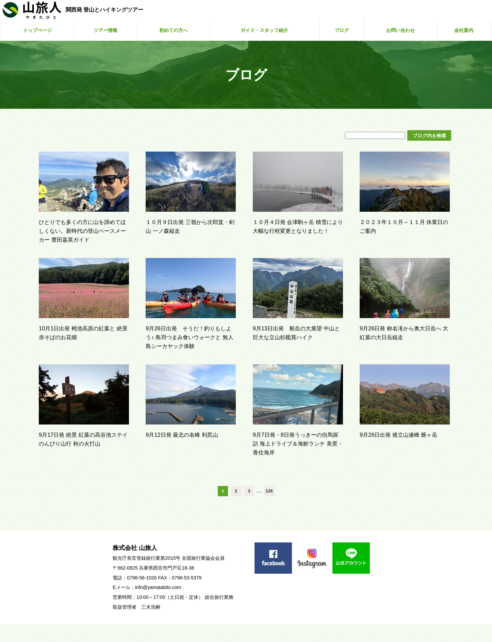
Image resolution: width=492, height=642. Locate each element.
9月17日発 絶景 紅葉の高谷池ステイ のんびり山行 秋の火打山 (84, 460)
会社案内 (465, 30)
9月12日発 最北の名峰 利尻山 (190, 452)
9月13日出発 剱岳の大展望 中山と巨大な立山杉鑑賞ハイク (297, 345)
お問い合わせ (403, 30)
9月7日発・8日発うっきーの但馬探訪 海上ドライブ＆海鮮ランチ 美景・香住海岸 (296, 460)
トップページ (37, 30)
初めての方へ (173, 30)
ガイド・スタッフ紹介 (267, 30)
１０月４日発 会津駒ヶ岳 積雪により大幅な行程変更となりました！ (297, 230)
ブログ (346, 30)
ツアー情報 (105, 30)
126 (269, 508)
